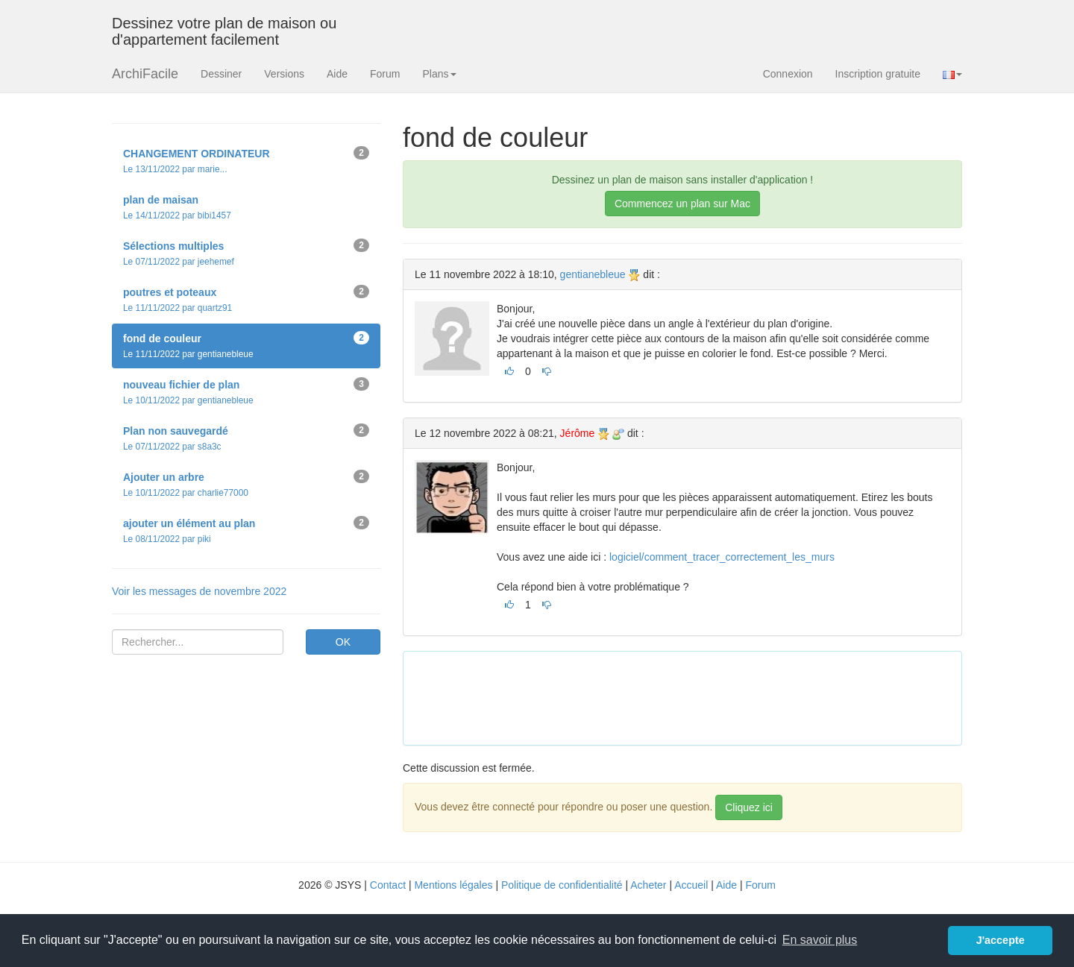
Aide (337, 74)
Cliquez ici (749, 807)
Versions (284, 74)
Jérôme (577, 433)
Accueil (691, 885)
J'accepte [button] (1000, 940)
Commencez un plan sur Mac (682, 204)
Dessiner (221, 74)
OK (343, 642)
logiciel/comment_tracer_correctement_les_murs (722, 557)
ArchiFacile (145, 73)
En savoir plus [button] (820, 939)
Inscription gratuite (877, 74)
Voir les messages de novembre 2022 (199, 591)
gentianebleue (593, 274)
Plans (439, 74)
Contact (388, 885)
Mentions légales (453, 885)
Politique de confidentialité (562, 885)
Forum (385, 74)
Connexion (788, 74)
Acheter (648, 885)
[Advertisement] (686, 696)
